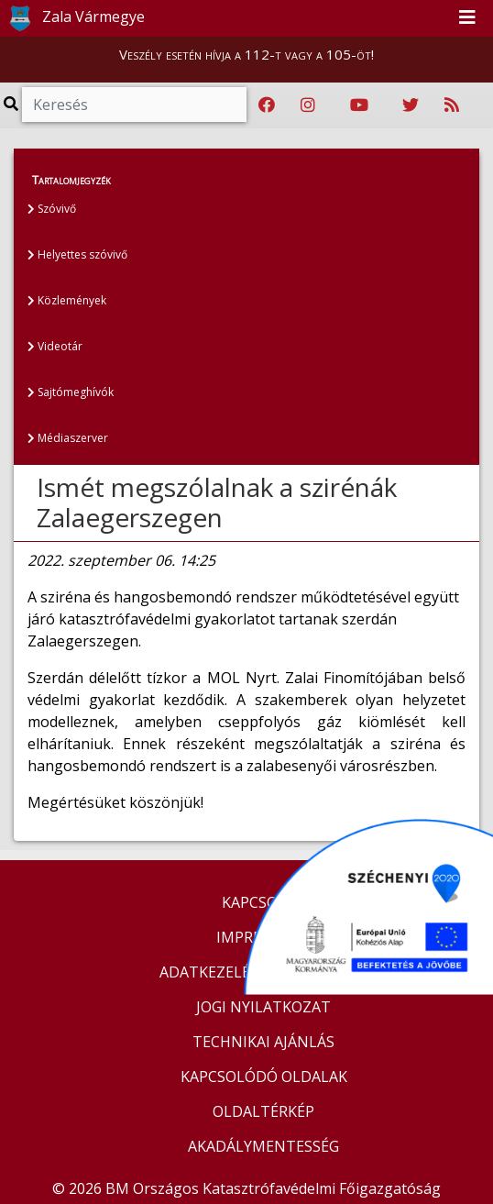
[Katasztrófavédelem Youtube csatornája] (359, 105)
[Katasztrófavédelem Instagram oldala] (308, 105)
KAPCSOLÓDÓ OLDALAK (264, 1076)
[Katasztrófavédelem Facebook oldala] (267, 105)
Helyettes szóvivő (77, 254)
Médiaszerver (67, 438)
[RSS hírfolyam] (452, 105)
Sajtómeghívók (70, 392)
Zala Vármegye (73, 18)
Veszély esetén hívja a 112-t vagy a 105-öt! (246, 54)
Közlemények (66, 300)
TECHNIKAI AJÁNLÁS (263, 1042)
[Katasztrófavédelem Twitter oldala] (410, 105)
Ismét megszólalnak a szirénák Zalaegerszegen (217, 502)
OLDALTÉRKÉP (263, 1111)
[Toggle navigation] (467, 18)
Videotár (54, 346)
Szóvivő (51, 208)
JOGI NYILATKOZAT (263, 1007)
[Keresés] (134, 104)
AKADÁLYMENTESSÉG (263, 1146)
